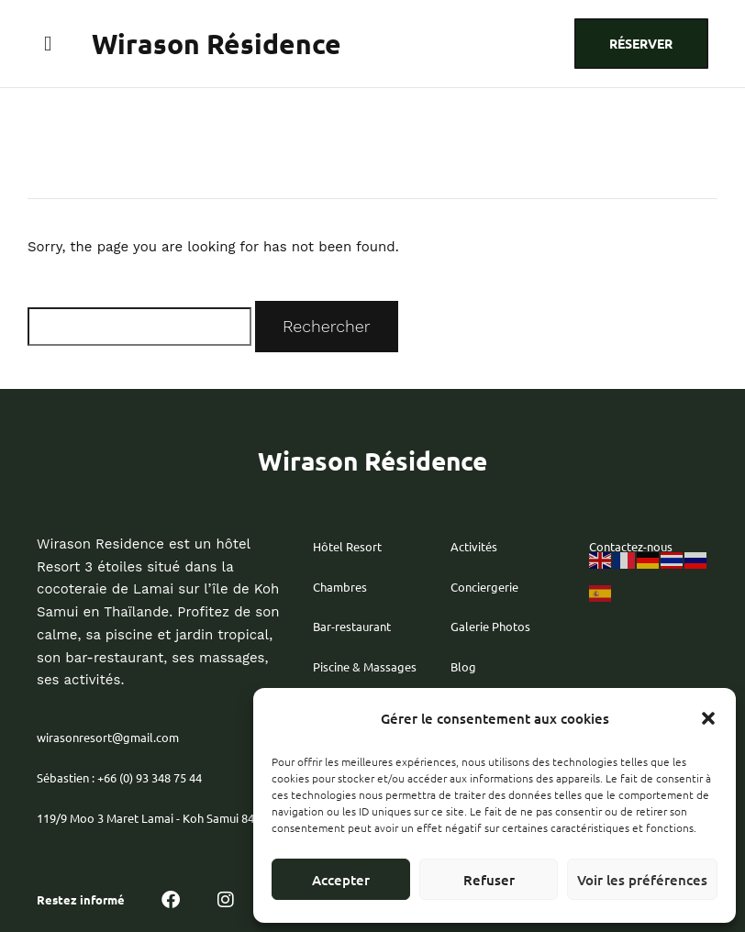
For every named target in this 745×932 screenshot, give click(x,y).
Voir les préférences (642, 880)
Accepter (341, 880)
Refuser (489, 880)
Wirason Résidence (216, 44)
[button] (708, 718)
